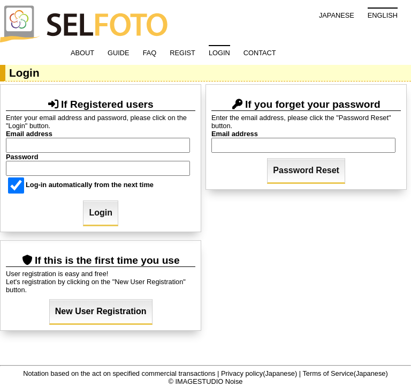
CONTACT (259, 53)
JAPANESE (336, 15)
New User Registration (101, 311)
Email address (29, 134)
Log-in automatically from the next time (81, 185)
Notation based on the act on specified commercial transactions (119, 373)
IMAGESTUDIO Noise (209, 381)
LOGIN (219, 53)
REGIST (182, 53)
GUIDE (119, 53)
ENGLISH (383, 15)
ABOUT (82, 53)
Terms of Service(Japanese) (344, 373)
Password (22, 157)
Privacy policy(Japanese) (259, 373)
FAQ (150, 53)
